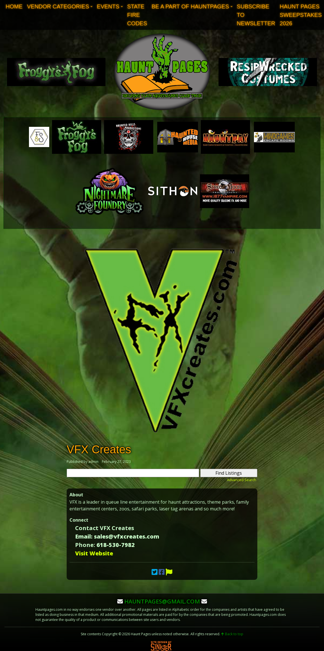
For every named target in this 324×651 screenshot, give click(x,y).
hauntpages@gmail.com (162, 601)
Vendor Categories (58, 6)
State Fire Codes (137, 14)
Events (108, 6)
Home (14, 6)
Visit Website (94, 553)
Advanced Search (241, 479)
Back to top (232, 634)
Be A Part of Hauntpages (190, 6)
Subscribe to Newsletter (256, 14)
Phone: (85, 545)
